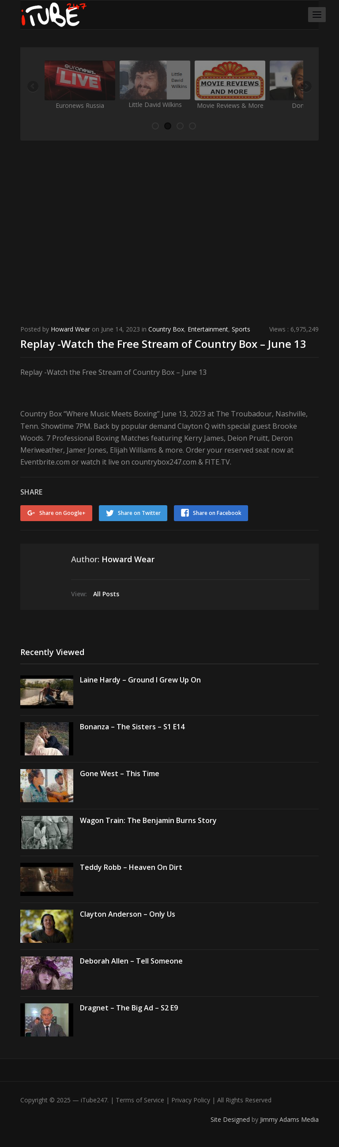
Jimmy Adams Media (289, 1119)
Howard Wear (70, 329)
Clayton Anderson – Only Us (127, 914)
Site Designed (231, 1119)
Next (305, 87)
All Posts (106, 594)
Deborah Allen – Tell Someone (131, 961)
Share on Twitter (139, 513)
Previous (33, 87)
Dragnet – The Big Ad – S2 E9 (129, 1008)
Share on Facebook (217, 513)
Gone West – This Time (119, 773)
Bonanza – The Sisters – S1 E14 (132, 727)
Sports (241, 329)
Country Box (166, 329)
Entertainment (208, 329)
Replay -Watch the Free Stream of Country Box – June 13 (163, 343)
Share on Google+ (62, 513)
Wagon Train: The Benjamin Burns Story (148, 820)
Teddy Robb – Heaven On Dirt (131, 867)
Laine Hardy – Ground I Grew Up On (140, 680)
